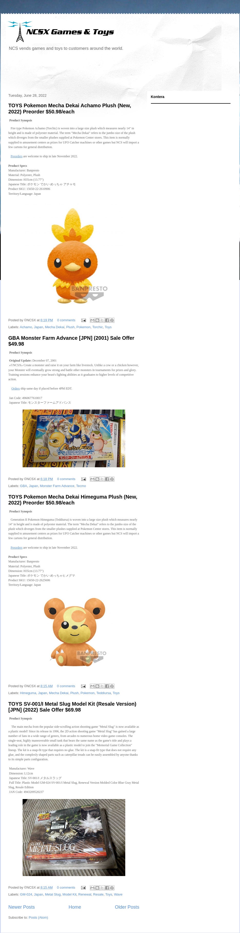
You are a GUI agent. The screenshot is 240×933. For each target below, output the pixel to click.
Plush (70, 327)
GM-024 (26, 894)
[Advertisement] (99, 72)
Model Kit (69, 894)
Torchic (97, 327)
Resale (98, 894)
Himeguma (28, 693)
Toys (108, 327)
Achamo (26, 327)
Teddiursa (104, 693)
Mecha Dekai (54, 327)
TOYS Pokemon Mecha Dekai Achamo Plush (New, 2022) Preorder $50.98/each (69, 108)
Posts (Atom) (38, 917)
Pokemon (83, 327)
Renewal (84, 894)
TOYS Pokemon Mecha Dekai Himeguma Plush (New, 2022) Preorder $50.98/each (72, 500)
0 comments (66, 320)
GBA (23, 486)
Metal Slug (53, 894)
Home (75, 907)
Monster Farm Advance (57, 486)
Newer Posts (21, 907)
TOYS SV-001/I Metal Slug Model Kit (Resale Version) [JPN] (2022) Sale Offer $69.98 (72, 707)
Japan (38, 327)
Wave (118, 894)
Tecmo (81, 486)
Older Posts (127, 907)
